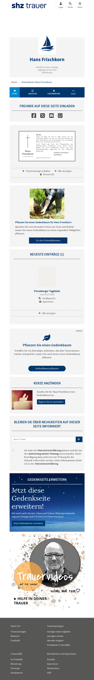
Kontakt (51, 659)
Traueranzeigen (18, 631)
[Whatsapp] (60, 115)
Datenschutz (53, 668)
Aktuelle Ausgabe (55, 640)
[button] (79, 439)
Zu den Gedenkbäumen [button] (48, 240)
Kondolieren (17, 672)
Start (15, 92)
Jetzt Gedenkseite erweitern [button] (28, 523)
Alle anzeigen (63, 171)
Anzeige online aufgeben (59, 631)
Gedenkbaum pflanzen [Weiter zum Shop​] (47, 368)
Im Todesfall (16, 659)
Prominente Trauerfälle (58, 645)
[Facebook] (34, 115)
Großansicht (47, 298)
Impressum (52, 664)
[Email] (51, 115)
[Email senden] (44, 439)
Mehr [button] (73, 92)
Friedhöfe (15, 640)
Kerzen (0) (47, 174)
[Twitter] (42, 115)
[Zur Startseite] (29, 5)
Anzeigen (32, 92)
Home (14, 82)
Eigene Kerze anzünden (51, 401)
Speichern (46, 301)
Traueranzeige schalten (36, 171)
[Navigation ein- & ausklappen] (80, 5)
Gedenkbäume (54, 92)
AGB (49, 672)
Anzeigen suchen (55, 636)
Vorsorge (15, 668)
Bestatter (15, 636)
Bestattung (16, 664)
